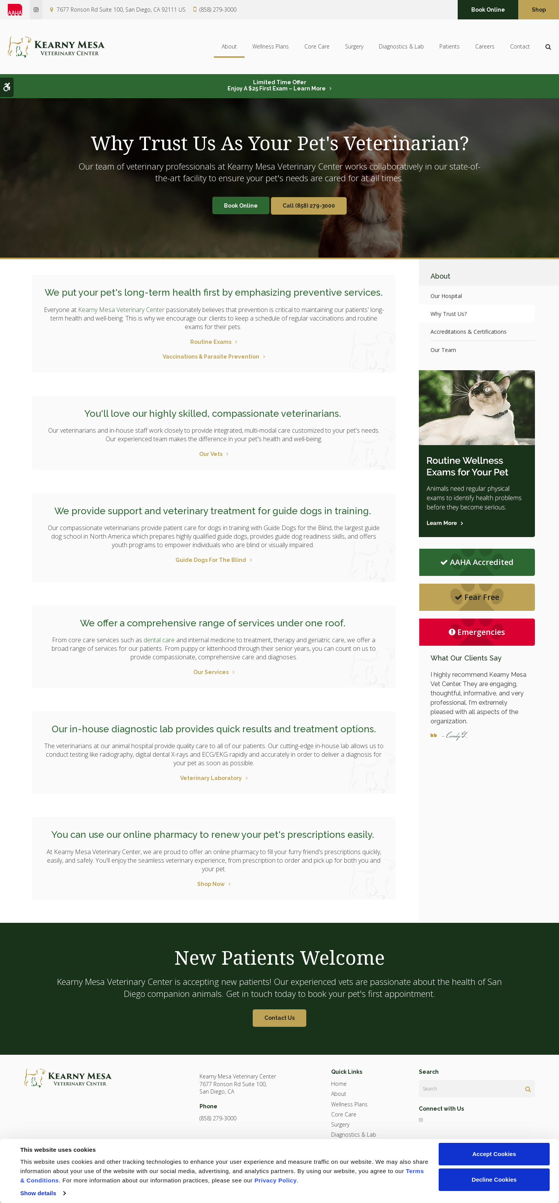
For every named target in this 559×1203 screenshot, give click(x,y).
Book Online (488, 10)
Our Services (211, 672)
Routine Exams (210, 342)
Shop (539, 10)
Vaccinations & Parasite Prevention (211, 357)
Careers (485, 46)
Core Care (317, 46)
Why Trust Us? (449, 313)
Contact (520, 46)
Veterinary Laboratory (211, 778)
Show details (38, 1193)
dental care (159, 640)
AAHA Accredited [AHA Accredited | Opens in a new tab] (477, 562)
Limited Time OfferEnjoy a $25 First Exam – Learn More (276, 85)
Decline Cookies (494, 1179)
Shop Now (211, 884)
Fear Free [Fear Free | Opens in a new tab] (477, 597)
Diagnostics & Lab (401, 46)
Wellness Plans (270, 46)
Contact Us (279, 1018)
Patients (449, 46)
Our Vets (210, 454)
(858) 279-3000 (218, 9)
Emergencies (477, 632)
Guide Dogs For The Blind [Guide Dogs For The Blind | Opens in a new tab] (210, 560)
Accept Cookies (494, 1154)
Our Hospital (446, 296)
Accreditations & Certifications (469, 331)
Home (339, 1083)
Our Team (443, 350)
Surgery (354, 46)
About (229, 46)
